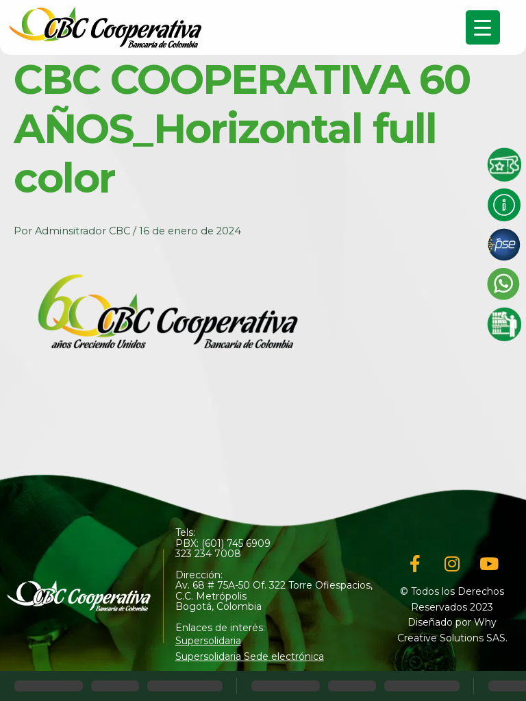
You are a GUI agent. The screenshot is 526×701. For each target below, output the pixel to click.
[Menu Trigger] (483, 27)
